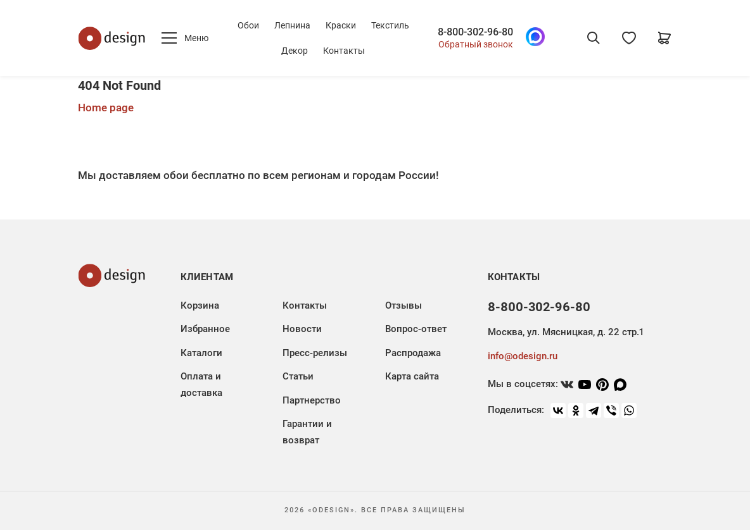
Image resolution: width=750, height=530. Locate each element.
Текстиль (390, 25)
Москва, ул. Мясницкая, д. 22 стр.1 (566, 332)
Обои (248, 25)
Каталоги (201, 353)
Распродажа (413, 353)
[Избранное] (629, 38)
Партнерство (312, 400)
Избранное (205, 329)
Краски (341, 25)
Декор (294, 51)
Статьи (298, 376)
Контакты (344, 51)
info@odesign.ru (522, 356)
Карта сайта (412, 376)
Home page (106, 107)
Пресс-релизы (315, 353)
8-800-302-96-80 (475, 32)
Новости (302, 329)
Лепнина (292, 25)
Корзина (200, 305)
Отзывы (403, 305)
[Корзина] (664, 38)
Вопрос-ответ (416, 329)
